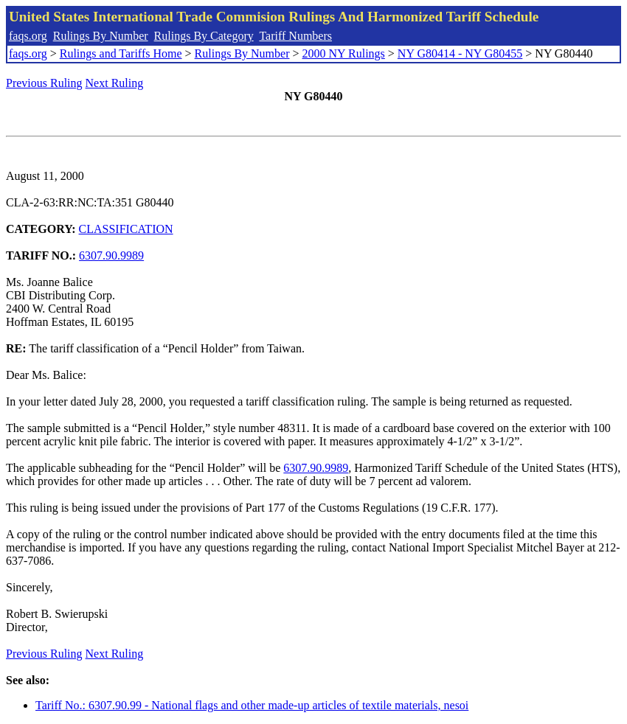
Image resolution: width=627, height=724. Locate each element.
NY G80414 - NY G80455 (460, 53)
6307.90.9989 (111, 255)
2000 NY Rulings (343, 53)
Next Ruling (115, 83)
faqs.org (28, 35)
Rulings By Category (204, 35)
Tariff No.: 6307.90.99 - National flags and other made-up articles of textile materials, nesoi (251, 705)
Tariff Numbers (295, 35)
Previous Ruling (44, 83)
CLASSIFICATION (126, 229)
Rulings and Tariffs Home (121, 53)
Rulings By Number (100, 35)
